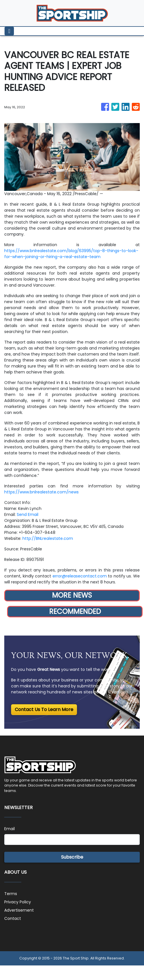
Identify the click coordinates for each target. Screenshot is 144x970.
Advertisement (19, 910)
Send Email (27, 514)
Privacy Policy (17, 902)
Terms (10, 894)
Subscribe (72, 857)
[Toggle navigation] (9, 31)
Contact (12, 918)
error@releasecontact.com (80, 576)
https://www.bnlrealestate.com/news (41, 492)
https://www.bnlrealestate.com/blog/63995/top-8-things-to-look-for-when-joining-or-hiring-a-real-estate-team (71, 254)
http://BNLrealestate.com (47, 538)
